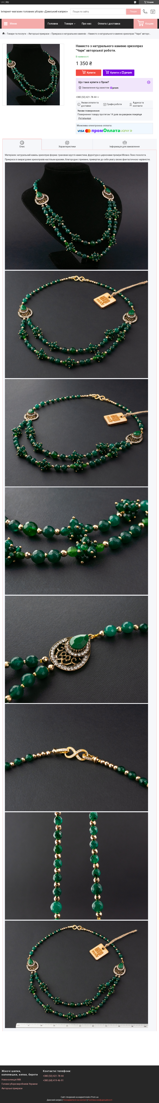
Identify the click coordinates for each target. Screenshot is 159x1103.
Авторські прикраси (38, 33)
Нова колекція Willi (11, 1079)
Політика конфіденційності (100, 1100)
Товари (68, 23)
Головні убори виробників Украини (20, 1084)
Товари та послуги (16, 33)
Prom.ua (94, 1097)
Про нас (86, 23)
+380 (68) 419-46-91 (53, 1080)
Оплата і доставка (109, 23)
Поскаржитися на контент (74, 1100)
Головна (53, 23)
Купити (91, 72)
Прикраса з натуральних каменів (69, 33)
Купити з (121, 72)
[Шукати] (133, 12)
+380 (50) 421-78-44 (53, 1076)
